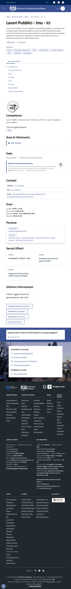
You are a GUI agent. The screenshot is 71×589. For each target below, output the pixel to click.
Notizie (49, 400)
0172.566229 (15, 190)
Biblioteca (50, 403)
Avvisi (48, 412)
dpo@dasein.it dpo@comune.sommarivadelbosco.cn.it (48, 485)
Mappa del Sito (10, 563)
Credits (8, 554)
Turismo (36, 429)
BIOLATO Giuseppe (28, 237)
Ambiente (24, 406)
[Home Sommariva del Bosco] (28, 8)
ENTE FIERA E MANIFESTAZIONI (31, 505)
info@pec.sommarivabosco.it (18, 458)
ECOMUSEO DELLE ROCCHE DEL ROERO (34, 502)
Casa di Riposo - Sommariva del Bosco (47, 499)
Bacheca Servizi (11, 540)
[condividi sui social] (10, 42)
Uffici (26, 17)
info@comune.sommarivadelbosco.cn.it (22, 460)
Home (8, 17)
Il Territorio (60, 408)
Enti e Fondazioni (11, 412)
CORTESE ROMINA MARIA (17, 231)
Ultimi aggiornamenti (12, 557)
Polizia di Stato (25, 517)
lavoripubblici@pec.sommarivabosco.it (20, 196)
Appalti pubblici (26, 415)
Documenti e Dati (11, 409)
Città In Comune (47, 579)
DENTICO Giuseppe (42, 237)
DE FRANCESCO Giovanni (24, 240)
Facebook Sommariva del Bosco (30, 511)
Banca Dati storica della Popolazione (47, 517)
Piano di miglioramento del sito (11, 514)
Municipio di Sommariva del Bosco (20, 163)
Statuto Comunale (11, 543)
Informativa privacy (12, 546)
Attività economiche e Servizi (60, 425)
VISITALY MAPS (26, 499)
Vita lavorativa (38, 432)
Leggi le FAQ (10, 520)
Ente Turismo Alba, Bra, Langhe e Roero (33, 514)
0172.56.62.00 (12, 449)
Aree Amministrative (12, 403)
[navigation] (4, 8)
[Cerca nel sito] (62, 8)
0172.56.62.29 (13, 451)
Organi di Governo (11, 400)
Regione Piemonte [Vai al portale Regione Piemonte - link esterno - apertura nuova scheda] (11, 2)
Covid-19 (49, 409)
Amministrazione (17, 17)
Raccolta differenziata (28, 508)
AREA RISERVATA (34, 586)
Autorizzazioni (25, 418)
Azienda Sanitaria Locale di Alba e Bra (47, 502)
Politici (8, 420)
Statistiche (9, 560)
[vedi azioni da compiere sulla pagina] (21, 42)
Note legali (9, 549)
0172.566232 (19, 185)
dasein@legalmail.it (45, 488)
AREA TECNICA (14, 143)
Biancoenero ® (50, 582)
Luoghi (59, 405)
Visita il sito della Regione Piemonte (47, 505)
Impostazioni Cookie (12, 551)
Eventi (59, 402)
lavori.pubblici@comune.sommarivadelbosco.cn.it (29, 194)
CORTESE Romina (14, 237)
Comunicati (50, 406)
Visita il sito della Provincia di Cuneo (47, 508)
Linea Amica (40, 514)
